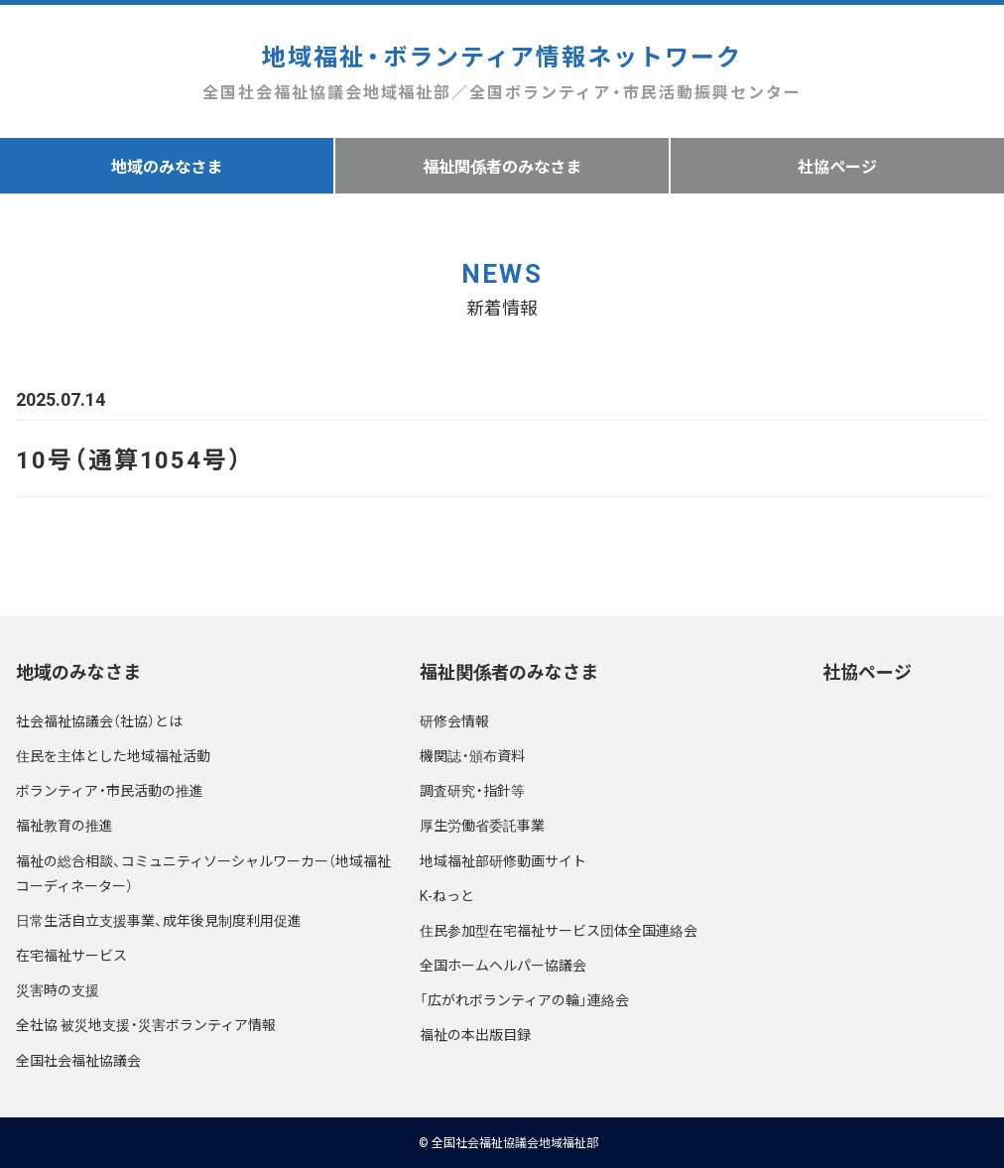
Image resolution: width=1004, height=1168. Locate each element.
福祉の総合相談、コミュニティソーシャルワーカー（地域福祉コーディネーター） (203, 872)
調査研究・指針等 (472, 790)
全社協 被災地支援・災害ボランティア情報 (146, 1024)
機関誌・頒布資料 (472, 755)
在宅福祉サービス (71, 955)
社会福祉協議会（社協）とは (99, 720)
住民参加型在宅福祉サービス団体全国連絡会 (558, 930)
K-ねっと (447, 895)
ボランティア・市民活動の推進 (109, 790)
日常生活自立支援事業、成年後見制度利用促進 (159, 920)
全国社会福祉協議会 (78, 1060)
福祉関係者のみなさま (502, 166)
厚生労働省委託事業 (482, 825)
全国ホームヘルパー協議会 (503, 964)
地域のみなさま (166, 166)
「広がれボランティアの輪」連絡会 (524, 999)
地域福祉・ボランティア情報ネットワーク (501, 72)
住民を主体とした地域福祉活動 (113, 755)
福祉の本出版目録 (475, 1034)
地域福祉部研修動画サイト (503, 860)
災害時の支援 (57, 989)
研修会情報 (454, 720)
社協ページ (837, 166)
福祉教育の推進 (64, 825)
